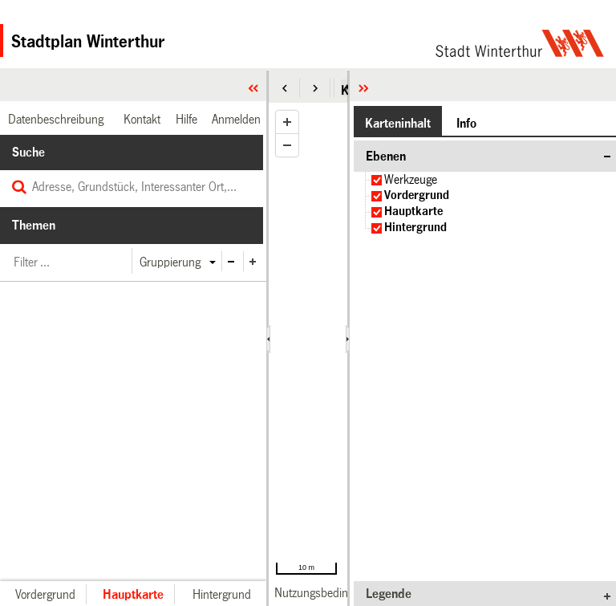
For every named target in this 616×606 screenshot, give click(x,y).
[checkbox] (376, 180)
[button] (285, 88)
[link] (329, 593)
